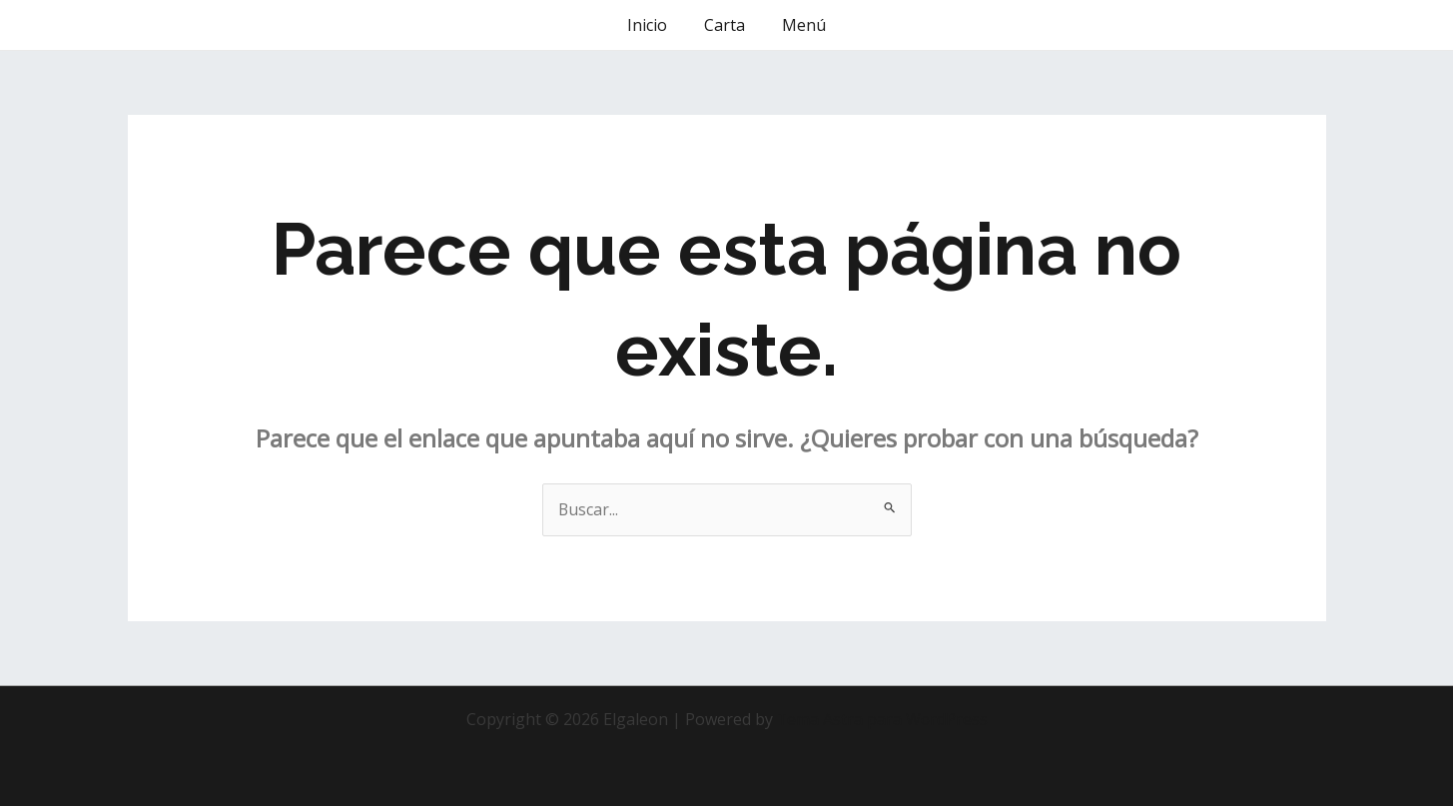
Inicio (652, 25)
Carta (724, 25)
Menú (799, 25)
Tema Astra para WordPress (882, 719)
